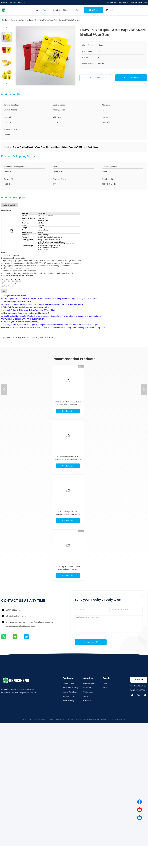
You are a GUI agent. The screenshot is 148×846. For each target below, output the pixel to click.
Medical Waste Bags (26, 20)
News (105, 688)
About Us (56, 10)
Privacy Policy (27, 719)
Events (78, 10)
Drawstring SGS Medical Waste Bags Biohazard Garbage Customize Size (67, 569)
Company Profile (89, 683)
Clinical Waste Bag (13, 337)
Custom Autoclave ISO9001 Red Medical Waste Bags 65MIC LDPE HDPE (67, 405)
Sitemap (86, 696)
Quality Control (88, 692)
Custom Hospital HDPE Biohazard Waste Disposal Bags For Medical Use (67, 514)
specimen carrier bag (30, 337)
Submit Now (91, 642)
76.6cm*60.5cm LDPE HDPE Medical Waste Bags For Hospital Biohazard (68, 459)
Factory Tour (87, 688)
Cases (105, 683)
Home (37, 10)
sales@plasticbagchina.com (16, 616)
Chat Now (93, 10)
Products (46, 10)
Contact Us (68, 10)
